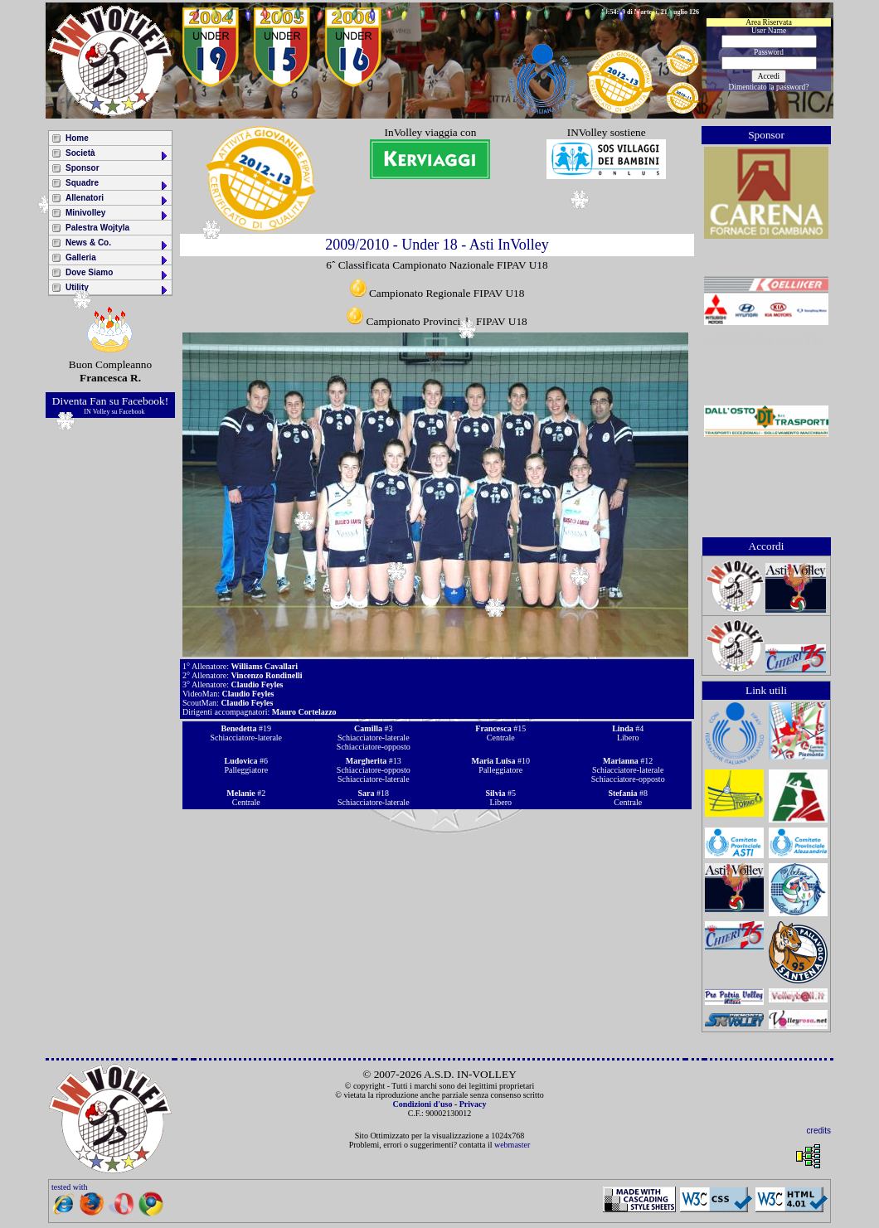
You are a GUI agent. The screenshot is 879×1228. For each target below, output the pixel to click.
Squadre (117, 184)
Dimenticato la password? (769, 87)
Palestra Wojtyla (97, 227)
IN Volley (96, 411)
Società (117, 154)
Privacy (473, 1104)
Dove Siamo (117, 274)
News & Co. (117, 244)
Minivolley (117, 214)
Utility (117, 289)
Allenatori (117, 199)
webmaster (512, 1144)
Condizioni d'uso (422, 1104)
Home (77, 138)
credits (819, 1130)
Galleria (117, 259)
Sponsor (83, 167)
